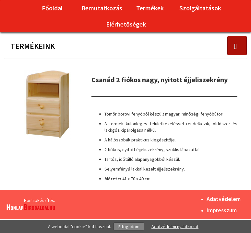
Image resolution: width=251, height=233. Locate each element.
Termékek (150, 8)
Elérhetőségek (126, 24)
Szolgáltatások (200, 8)
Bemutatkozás (101, 8)
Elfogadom (128, 226)
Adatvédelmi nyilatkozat (174, 226)
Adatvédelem (224, 199)
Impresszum (222, 210)
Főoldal (52, 8)
